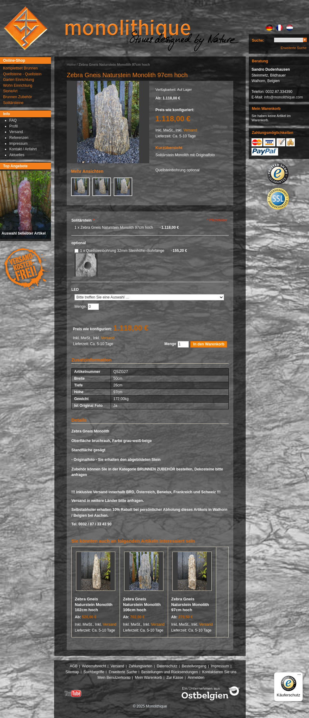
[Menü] (299, 676)
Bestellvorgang (194, 666)
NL (289, 28)
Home (71, 64)
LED (75, 289)
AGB (74, 666)
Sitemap (72, 672)
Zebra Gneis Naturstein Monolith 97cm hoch (190, 604)
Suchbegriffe (93, 672)
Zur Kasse (174, 677)
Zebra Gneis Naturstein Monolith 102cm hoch (93, 604)
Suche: (258, 40)
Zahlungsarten (140, 666)
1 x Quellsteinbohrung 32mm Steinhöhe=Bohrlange (133, 250)
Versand (190, 130)
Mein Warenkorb (148, 677)
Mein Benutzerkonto (113, 677)
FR (279, 28)
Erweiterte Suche (294, 48)
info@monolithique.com (283, 97)
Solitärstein (83, 220)
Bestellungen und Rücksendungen (169, 672)
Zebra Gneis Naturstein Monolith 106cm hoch (142, 604)
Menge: (81, 306)
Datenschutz (167, 666)
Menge (170, 344)
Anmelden (196, 677)
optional (78, 243)
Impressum (220, 666)
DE (269, 28)
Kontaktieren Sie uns (219, 672)
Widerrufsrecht (94, 666)
